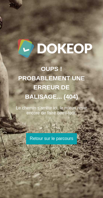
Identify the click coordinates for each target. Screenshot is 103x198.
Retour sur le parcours (51, 138)
